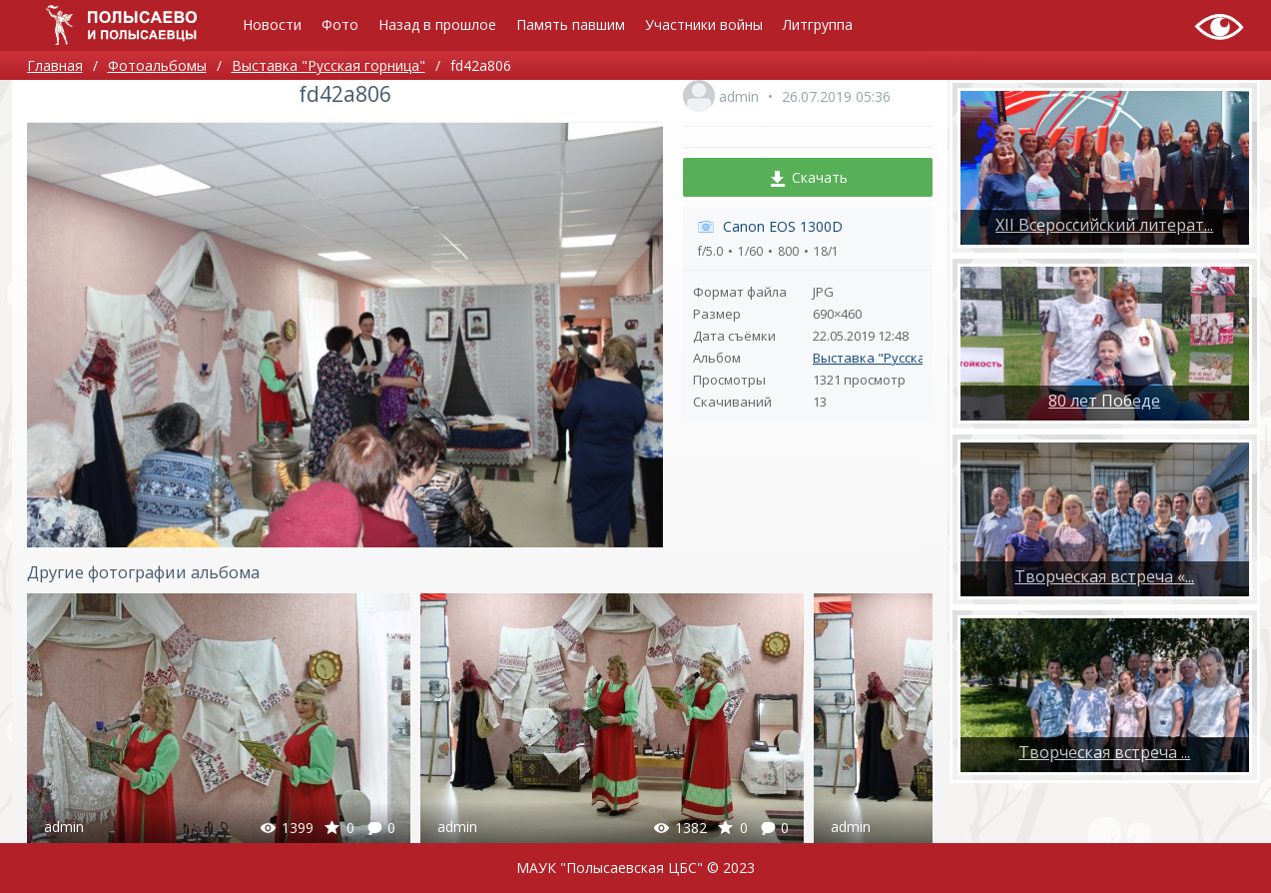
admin (739, 96)
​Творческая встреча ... (1104, 752)
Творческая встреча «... (1104, 576)
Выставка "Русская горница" (903, 358)
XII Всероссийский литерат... (1104, 225)
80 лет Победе (1104, 401)
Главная (55, 65)
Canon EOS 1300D (783, 226)
